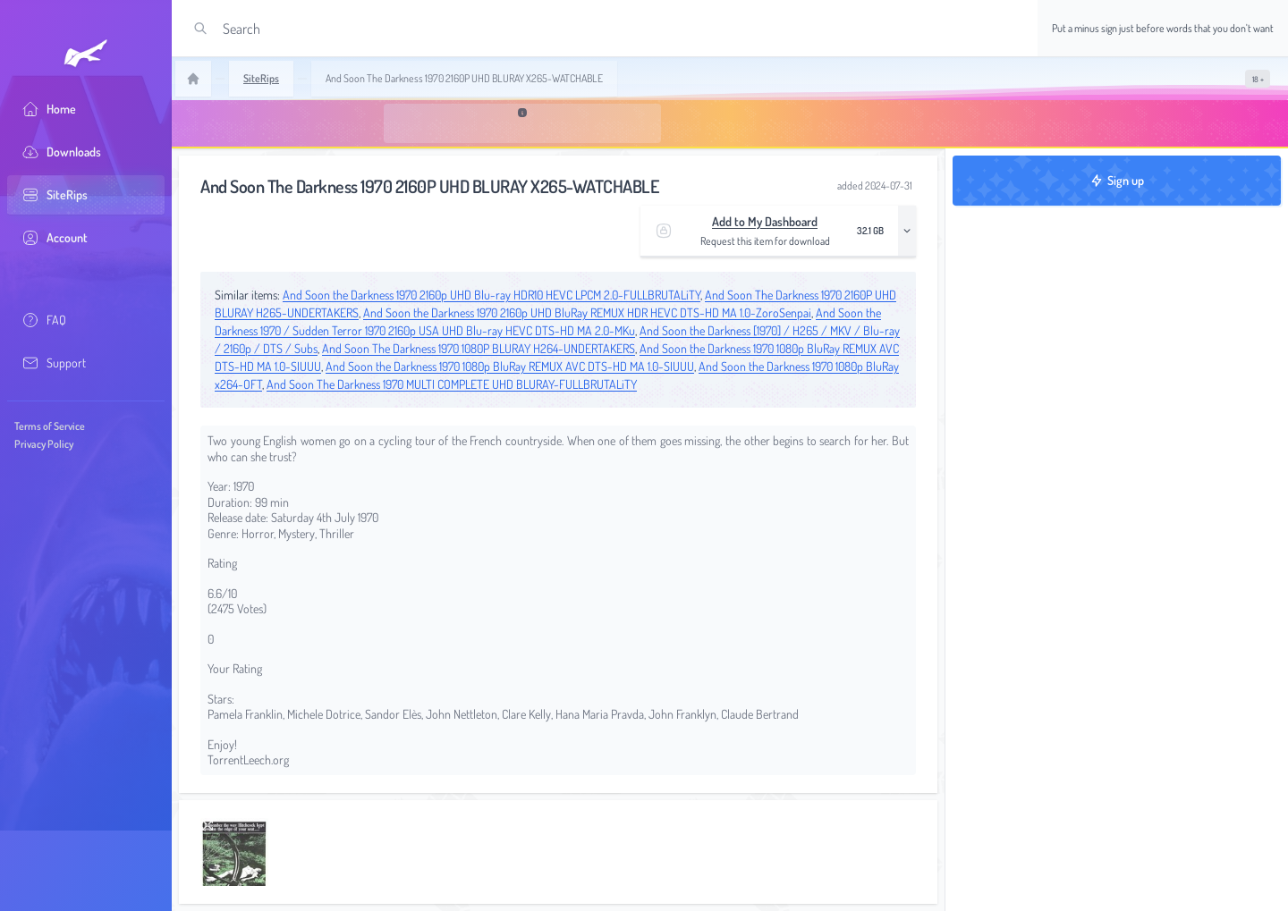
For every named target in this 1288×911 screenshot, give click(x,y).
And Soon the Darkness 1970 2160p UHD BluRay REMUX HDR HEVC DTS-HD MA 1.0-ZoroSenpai (587, 312)
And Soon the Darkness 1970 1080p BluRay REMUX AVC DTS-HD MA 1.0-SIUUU (510, 366)
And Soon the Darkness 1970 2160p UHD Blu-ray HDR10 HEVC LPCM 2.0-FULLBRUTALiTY (491, 294)
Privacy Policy (43, 444)
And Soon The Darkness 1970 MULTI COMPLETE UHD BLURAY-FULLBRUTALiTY (452, 384)
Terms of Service (49, 426)
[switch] (1257, 79)
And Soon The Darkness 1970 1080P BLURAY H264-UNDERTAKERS (478, 348)
